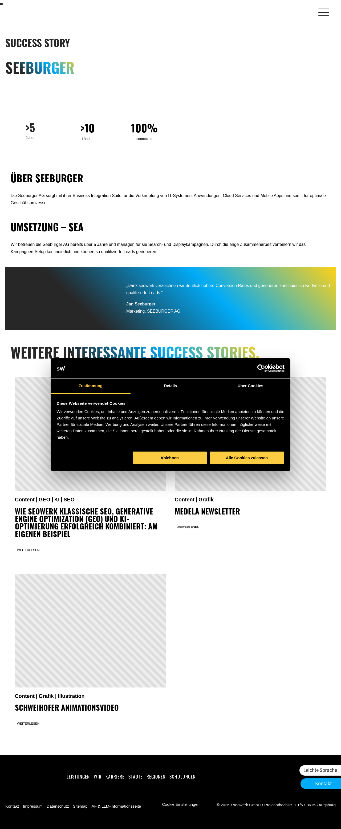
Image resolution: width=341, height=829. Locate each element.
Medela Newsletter (207, 512)
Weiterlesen (28, 550)
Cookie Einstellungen (181, 804)
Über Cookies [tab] (250, 386)
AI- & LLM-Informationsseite (116, 806)
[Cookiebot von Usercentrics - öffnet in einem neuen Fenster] (261, 368)
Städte (135, 777)
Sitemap (80, 806)
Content (25, 499)
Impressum (33, 806)
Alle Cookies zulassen (247, 457)
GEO (44, 499)
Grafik (206, 499)
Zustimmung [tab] (91, 386)
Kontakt (12, 806)
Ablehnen (170, 457)
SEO (69, 499)
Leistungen (78, 777)
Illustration (71, 696)
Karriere (114, 777)
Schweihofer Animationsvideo (67, 709)
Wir (98, 777)
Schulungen (182, 777)
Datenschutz (58, 806)
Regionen (156, 777)
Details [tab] (170, 386)
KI (57, 499)
